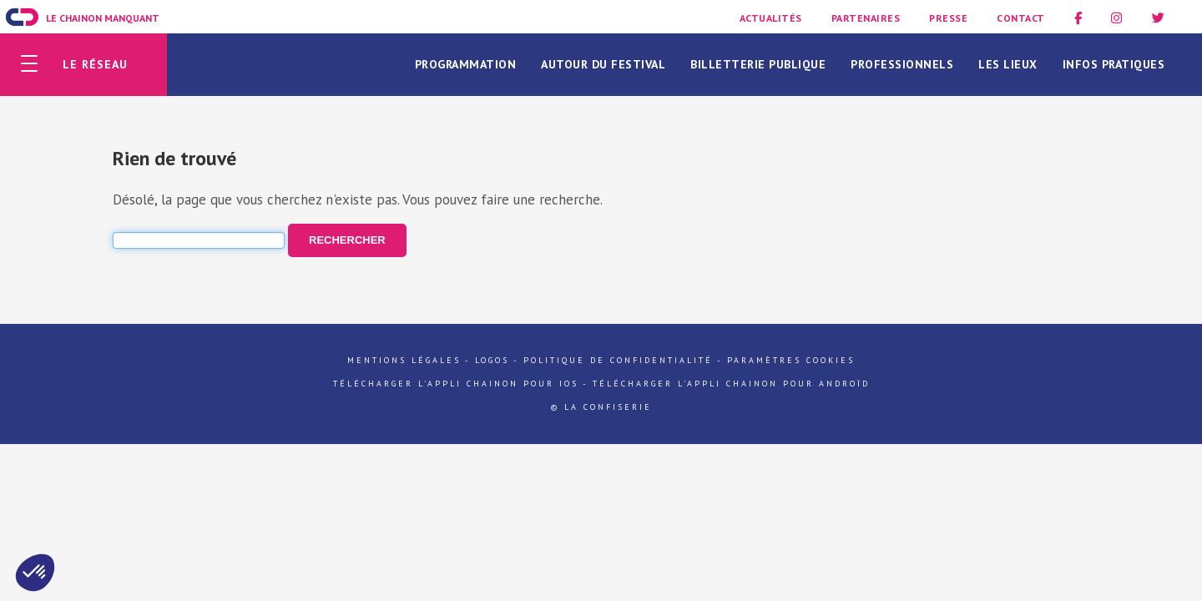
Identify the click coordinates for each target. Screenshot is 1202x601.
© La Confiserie (601, 407)
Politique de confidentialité (618, 360)
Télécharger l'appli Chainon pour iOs (455, 383)
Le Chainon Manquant (102, 18)
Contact (1021, 18)
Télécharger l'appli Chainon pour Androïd (731, 383)
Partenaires (866, 18)
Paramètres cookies (791, 360)
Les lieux (1008, 64)
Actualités (771, 18)
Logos (492, 360)
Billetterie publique (758, 64)
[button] (35, 573)
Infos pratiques (1114, 64)
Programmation (466, 64)
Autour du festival (603, 64)
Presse (948, 18)
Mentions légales (404, 360)
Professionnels (902, 64)
